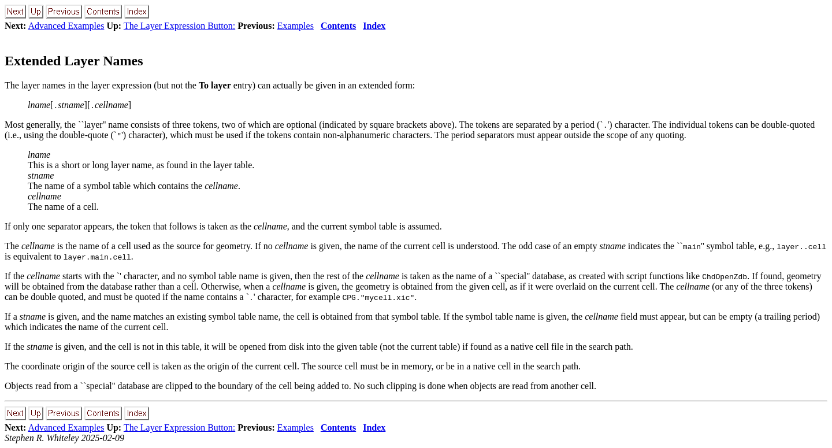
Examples (295, 26)
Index (374, 26)
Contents (338, 26)
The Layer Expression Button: (179, 26)
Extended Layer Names (74, 60)
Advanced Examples (66, 26)
